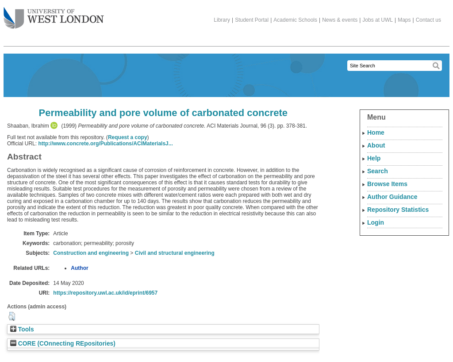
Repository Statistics (398, 209)
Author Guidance (392, 196)
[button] (11, 316)
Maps (404, 20)
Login (375, 222)
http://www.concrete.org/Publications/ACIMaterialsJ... (105, 143)
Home (375, 132)
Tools (22, 329)
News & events (339, 20)
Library (222, 20)
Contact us (428, 20)
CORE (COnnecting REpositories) (62, 343)
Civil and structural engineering (175, 253)
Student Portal (252, 20)
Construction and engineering (91, 253)
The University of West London (53, 15)
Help (373, 158)
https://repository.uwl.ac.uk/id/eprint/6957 (105, 293)
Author (79, 268)
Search (377, 171)
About (376, 145)
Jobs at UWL (377, 20)
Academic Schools (295, 20)
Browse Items (387, 183)
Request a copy (127, 137)
